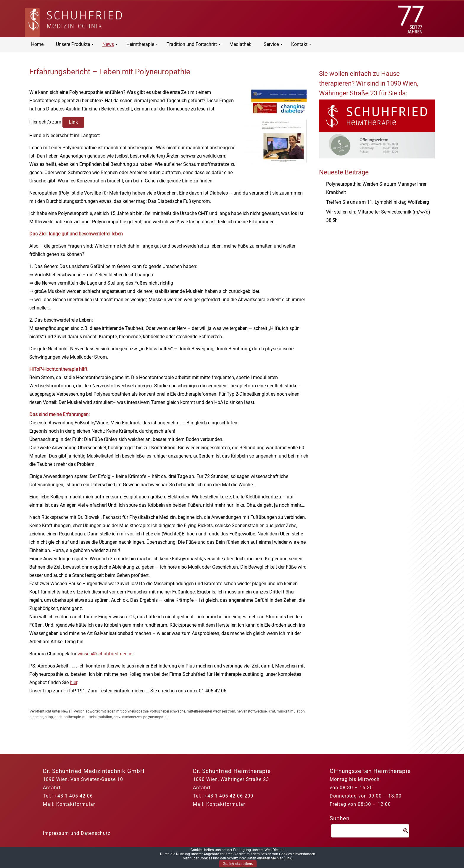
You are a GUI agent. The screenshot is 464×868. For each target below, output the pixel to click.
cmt (272, 711)
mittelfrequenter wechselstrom (211, 711)
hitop (49, 717)
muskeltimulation (291, 711)
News (65, 711)
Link (73, 122)
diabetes (36, 717)
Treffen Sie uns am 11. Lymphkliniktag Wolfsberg (377, 202)
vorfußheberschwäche (167, 711)
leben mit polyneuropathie (128, 711)
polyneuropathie (156, 717)
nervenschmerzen (128, 717)
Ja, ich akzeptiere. (238, 864)
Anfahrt (52, 787)
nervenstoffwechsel (252, 711)
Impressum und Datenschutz (76, 833)
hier (73, 682)
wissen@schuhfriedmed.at (105, 654)
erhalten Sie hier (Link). (275, 858)
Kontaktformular (75, 804)
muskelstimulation (97, 717)
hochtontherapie (67, 717)
